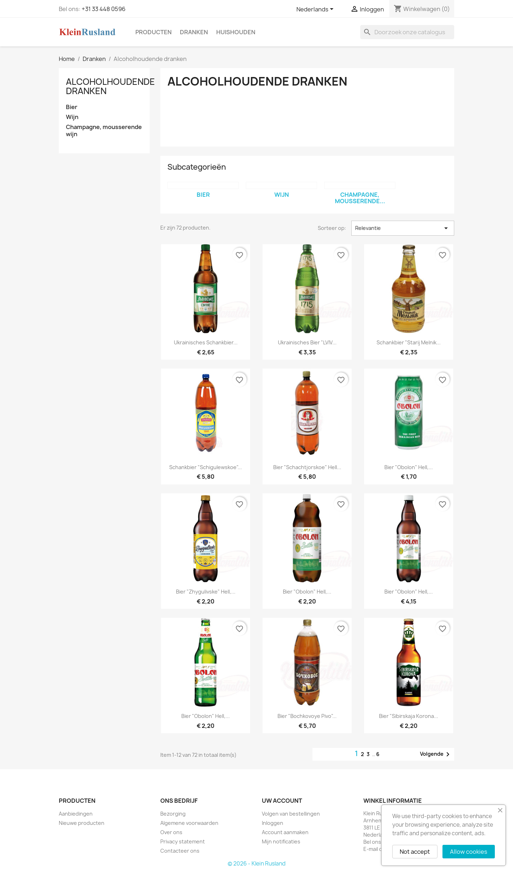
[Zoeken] (407, 32)
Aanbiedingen (76, 813)
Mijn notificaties (281, 841)
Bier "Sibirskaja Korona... (408, 716)
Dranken (194, 32)
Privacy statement (182, 841)
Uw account (282, 801)
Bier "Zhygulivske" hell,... (205, 591)
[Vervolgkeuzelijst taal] (316, 9)
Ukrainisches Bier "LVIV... (307, 342)
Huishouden (235, 32)
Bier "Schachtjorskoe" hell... (307, 467)
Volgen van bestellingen (291, 813)
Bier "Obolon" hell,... (408, 467)
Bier (71, 107)
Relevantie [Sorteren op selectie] (402, 228)
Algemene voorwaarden (189, 823)
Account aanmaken (285, 832)
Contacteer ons (180, 850)
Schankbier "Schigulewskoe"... (205, 467)
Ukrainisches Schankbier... (206, 342)
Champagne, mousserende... (360, 198)
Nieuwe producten (81, 823)
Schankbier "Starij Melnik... (409, 342)
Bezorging (173, 813)
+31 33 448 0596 (103, 9)
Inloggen (272, 823)
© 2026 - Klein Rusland (257, 863)
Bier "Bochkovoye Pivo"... (307, 716)
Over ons (171, 832)
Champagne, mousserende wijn (104, 130)
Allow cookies (468, 852)
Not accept (415, 852)
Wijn (72, 117)
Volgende (436, 754)
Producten (153, 32)
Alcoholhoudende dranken (110, 86)
